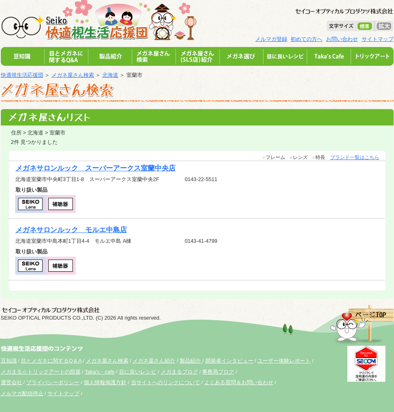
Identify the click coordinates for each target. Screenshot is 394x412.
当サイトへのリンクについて (165, 382)
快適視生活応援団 (22, 75)
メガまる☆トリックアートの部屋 (41, 372)
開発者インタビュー (229, 361)
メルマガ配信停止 (22, 393)
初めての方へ (306, 39)
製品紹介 (191, 361)
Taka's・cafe (100, 372)
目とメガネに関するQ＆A (51, 361)
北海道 (110, 75)
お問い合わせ (342, 39)
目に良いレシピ (137, 372)
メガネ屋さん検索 (73, 75)
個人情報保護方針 (105, 382)
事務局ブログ (218, 372)
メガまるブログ (179, 372)
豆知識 (9, 361)
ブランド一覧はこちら (354, 157)
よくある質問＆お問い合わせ (238, 382)
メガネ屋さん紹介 (154, 361)
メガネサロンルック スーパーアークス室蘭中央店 (96, 168)
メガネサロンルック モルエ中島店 (71, 230)
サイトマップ (378, 39)
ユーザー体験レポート (284, 361)
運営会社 (11, 382)
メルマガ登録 (271, 39)
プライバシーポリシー (52, 382)
